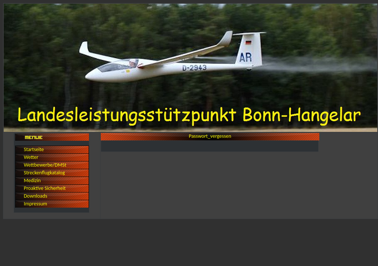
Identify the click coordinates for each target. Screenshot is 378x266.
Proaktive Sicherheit (44, 188)
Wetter (31, 157)
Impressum (35, 204)
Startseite (34, 149)
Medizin (32, 180)
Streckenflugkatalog (44, 173)
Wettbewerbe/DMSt (45, 165)
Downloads (35, 196)
